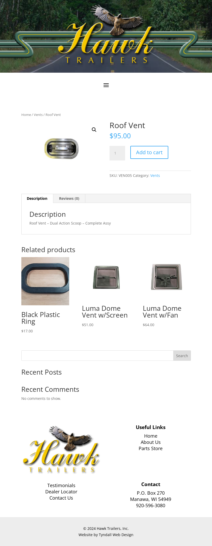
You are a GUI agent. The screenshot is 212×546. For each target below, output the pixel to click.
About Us (151, 442)
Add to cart (149, 152)
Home (26, 114)
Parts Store (151, 448)
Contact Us (61, 498)
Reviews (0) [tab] (69, 198)
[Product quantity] (117, 153)
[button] (94, 129)
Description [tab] (37, 198)
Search (182, 355)
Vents (38, 114)
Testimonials (61, 485)
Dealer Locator (61, 491)
